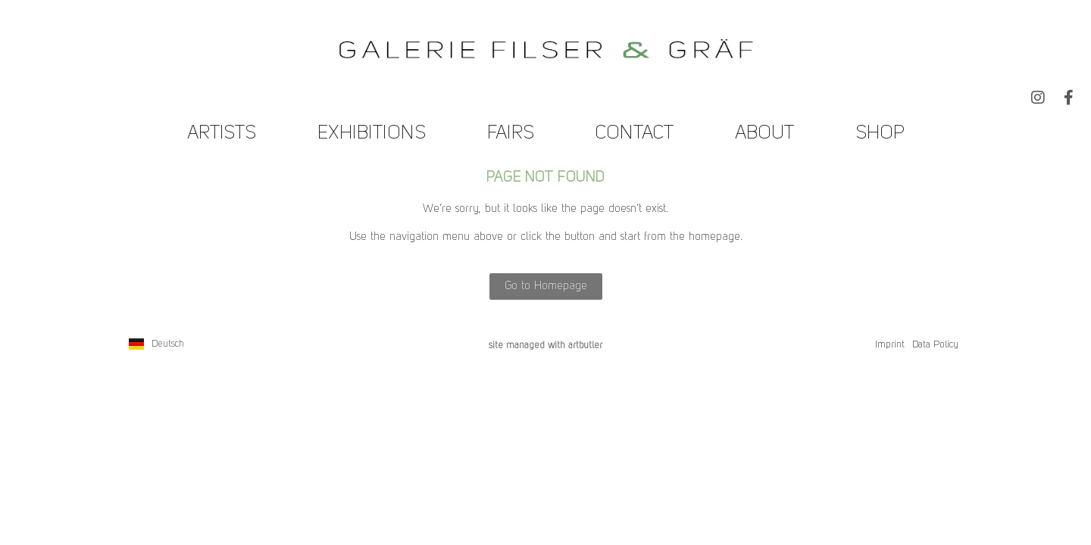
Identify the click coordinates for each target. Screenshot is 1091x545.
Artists (221, 133)
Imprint (890, 345)
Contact (635, 133)
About (764, 133)
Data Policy (935, 345)
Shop (880, 133)
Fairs (510, 133)
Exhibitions (371, 133)
